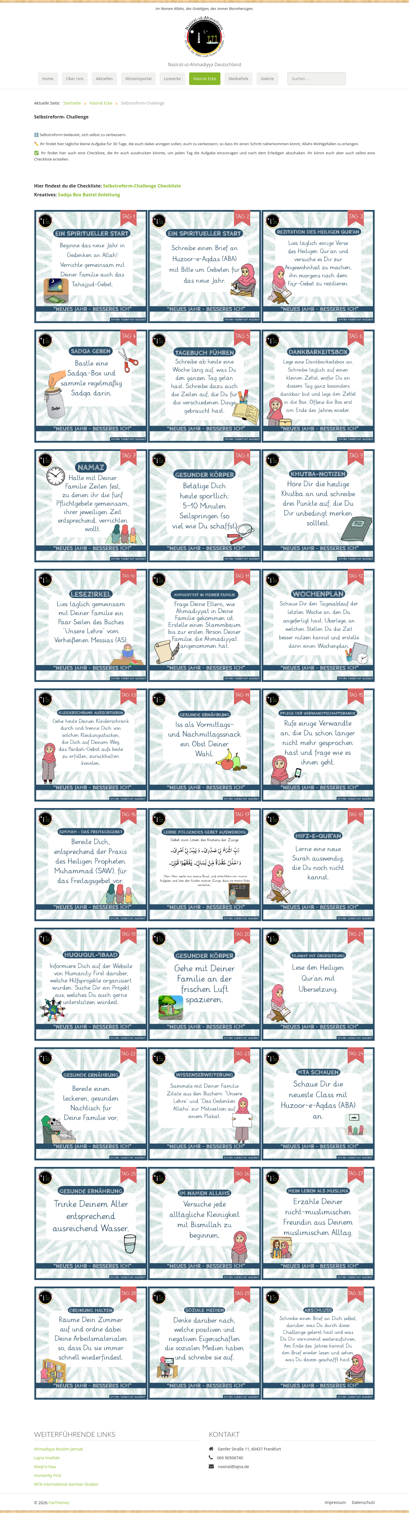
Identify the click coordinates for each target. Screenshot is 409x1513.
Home (48, 78)
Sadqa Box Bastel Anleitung (89, 195)
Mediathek (238, 78)
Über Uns (75, 78)
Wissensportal (138, 78)
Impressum (335, 1502)
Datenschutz (363, 1502)
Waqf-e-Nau (45, 1466)
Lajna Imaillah (47, 1457)
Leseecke (172, 78)
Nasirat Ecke (204, 78)
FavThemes (59, 1502)
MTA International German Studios (66, 1484)
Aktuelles (104, 78)
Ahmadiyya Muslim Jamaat (58, 1449)
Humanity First (47, 1475)
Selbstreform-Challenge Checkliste (142, 186)
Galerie (267, 78)
